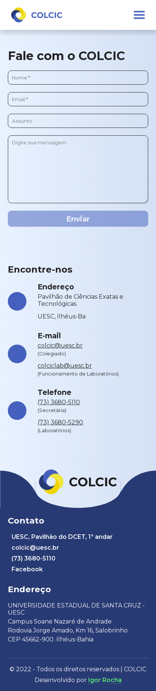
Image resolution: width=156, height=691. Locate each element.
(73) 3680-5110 (59, 402)
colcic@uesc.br (60, 345)
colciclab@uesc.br (65, 365)
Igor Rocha (105, 680)
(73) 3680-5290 (60, 422)
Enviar (78, 218)
